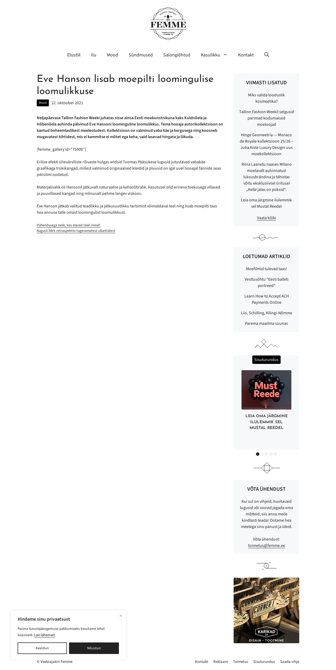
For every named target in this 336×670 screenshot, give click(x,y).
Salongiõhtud (176, 55)
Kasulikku (217, 55)
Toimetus (240, 661)
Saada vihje (289, 661)
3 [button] (266, 454)
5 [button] (275, 454)
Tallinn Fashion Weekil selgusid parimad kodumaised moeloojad (266, 118)
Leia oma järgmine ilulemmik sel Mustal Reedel (266, 422)
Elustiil (74, 55)
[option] (266, 401)
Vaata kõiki (266, 218)
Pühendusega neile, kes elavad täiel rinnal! (68, 225)
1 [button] (257, 454)
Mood (112, 55)
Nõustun (94, 648)
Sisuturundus (264, 661)
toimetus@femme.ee (266, 545)
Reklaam (220, 661)
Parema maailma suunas (266, 323)
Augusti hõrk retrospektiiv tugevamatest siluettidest (76, 230)
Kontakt (246, 55)
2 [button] (262, 454)
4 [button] (271, 454)
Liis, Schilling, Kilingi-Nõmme (266, 313)
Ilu (93, 55)
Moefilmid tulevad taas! (266, 269)
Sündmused (141, 55)
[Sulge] (121, 616)
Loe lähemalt (44, 635)
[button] (266, 55)
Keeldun (42, 648)
